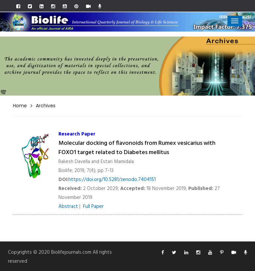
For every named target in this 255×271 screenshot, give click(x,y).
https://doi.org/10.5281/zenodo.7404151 (112, 180)
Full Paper (93, 207)
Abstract (68, 207)
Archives (45, 105)
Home (20, 105)
